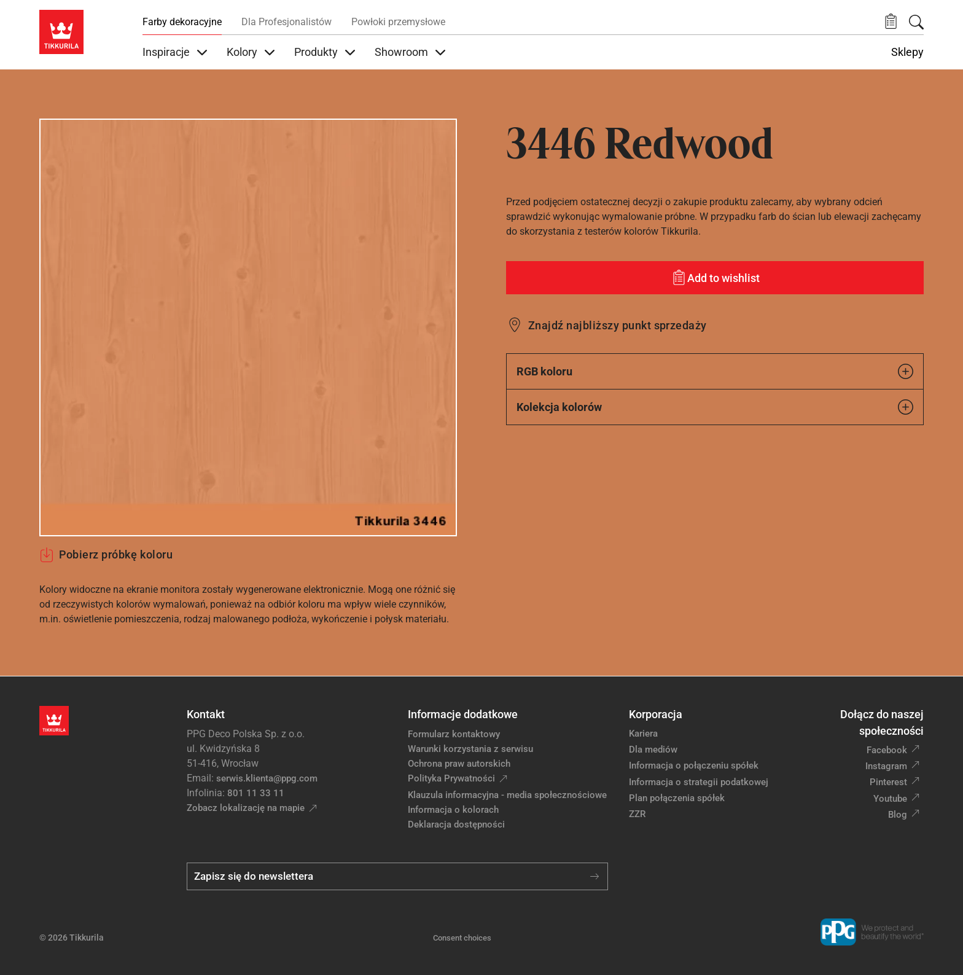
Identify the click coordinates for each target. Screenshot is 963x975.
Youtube (890, 798)
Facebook (887, 750)
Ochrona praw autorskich (459, 763)
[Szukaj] (916, 22)
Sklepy (907, 52)
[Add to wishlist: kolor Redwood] (715, 277)
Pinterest (888, 782)
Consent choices (462, 937)
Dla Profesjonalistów (286, 22)
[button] (891, 22)
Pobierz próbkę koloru (106, 554)
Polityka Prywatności (451, 778)
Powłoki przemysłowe (398, 22)
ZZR (637, 814)
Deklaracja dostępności (456, 824)
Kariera (643, 733)
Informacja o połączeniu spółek (693, 765)
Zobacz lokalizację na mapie (246, 807)
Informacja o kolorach (453, 809)
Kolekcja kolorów (715, 407)
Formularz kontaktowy (454, 734)
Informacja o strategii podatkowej (698, 782)
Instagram (886, 766)
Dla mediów (653, 749)
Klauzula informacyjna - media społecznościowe (507, 795)
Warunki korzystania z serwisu (470, 748)
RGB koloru (715, 371)
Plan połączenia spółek (677, 798)
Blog (897, 814)
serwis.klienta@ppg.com (267, 778)
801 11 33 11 (255, 793)
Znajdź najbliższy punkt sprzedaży (617, 325)
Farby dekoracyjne (182, 22)
